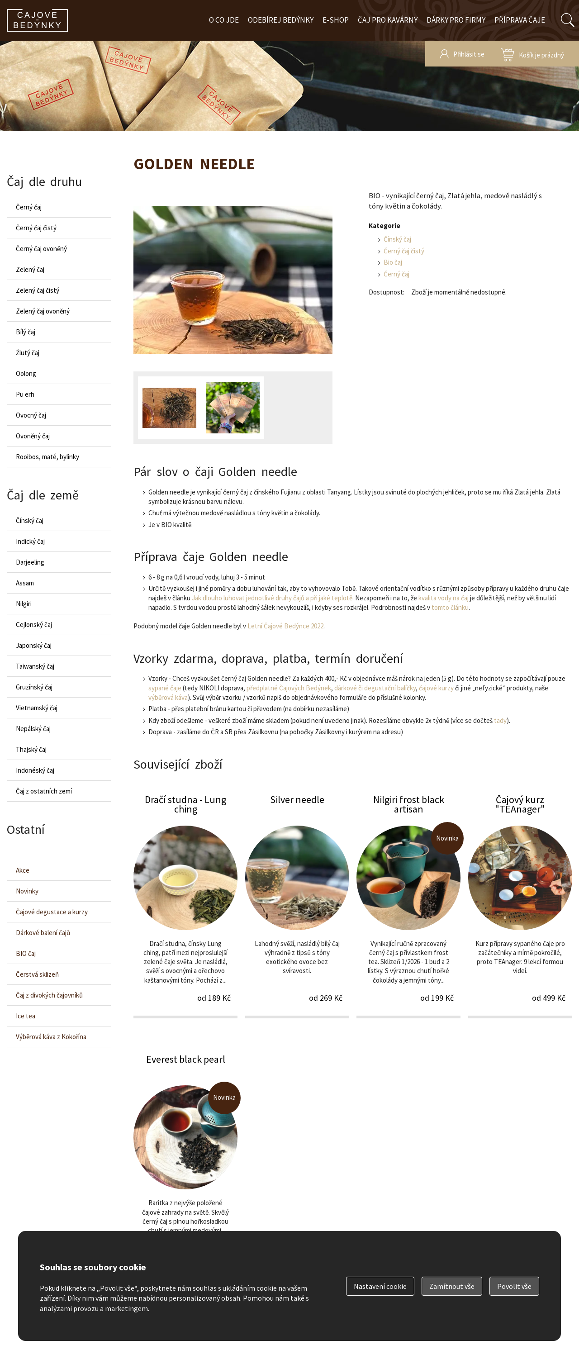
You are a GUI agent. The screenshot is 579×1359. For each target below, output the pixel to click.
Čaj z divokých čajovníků (49, 995)
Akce (22, 870)
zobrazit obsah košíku (532, 54)
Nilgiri (24, 603)
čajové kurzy (436, 688)
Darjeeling (30, 562)
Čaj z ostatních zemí (44, 791)
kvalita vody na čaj (443, 598)
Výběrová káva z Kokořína (51, 1036)
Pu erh (25, 394)
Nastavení (380, 1286)
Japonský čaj (34, 645)
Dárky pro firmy (456, 20)
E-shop (336, 20)
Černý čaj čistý (404, 251)
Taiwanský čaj (35, 666)
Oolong (26, 373)
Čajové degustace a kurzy (52, 912)
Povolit (514, 1286)
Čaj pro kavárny (388, 20)
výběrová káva (168, 697)
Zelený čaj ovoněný (43, 311)
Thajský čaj (31, 749)
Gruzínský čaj (34, 687)
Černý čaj (396, 274)
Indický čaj (30, 541)
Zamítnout (452, 1286)
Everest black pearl (185, 1165)
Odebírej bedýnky (280, 20)
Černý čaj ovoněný (41, 248)
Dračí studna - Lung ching (185, 905)
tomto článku (450, 607)
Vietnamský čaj (36, 707)
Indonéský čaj (35, 770)
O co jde (224, 20)
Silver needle (297, 905)
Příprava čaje (519, 20)
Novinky (27, 891)
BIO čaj (26, 953)
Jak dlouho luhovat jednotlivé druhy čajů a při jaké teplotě (272, 598)
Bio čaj (393, 262)
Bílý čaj (25, 332)
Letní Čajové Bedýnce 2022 (285, 626)
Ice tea (25, 1016)
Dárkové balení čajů (43, 932)
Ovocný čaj (31, 415)
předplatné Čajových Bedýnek (289, 688)
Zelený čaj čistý (37, 290)
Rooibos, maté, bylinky (47, 456)
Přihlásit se (468, 54)
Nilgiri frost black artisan (408, 905)
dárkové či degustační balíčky (375, 688)
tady (500, 720)
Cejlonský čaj (34, 624)
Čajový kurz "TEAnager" (520, 905)
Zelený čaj (30, 269)
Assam (25, 583)
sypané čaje (164, 688)
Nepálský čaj (33, 728)
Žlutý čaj (27, 352)
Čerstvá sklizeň (37, 974)
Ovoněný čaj (33, 436)
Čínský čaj (397, 239)
